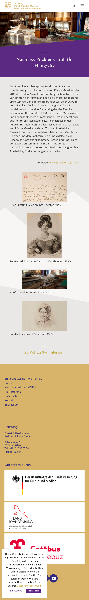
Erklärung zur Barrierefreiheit (23, 379)
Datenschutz (12, 396)
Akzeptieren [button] (34, 591)
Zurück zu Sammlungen (44, 352)
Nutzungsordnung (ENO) (20, 387)
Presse (8, 383)
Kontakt (9, 400)
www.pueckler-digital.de (64, 163)
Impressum (11, 405)
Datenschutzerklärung (29, 586)
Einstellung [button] (16, 591)
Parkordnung (12, 392)
